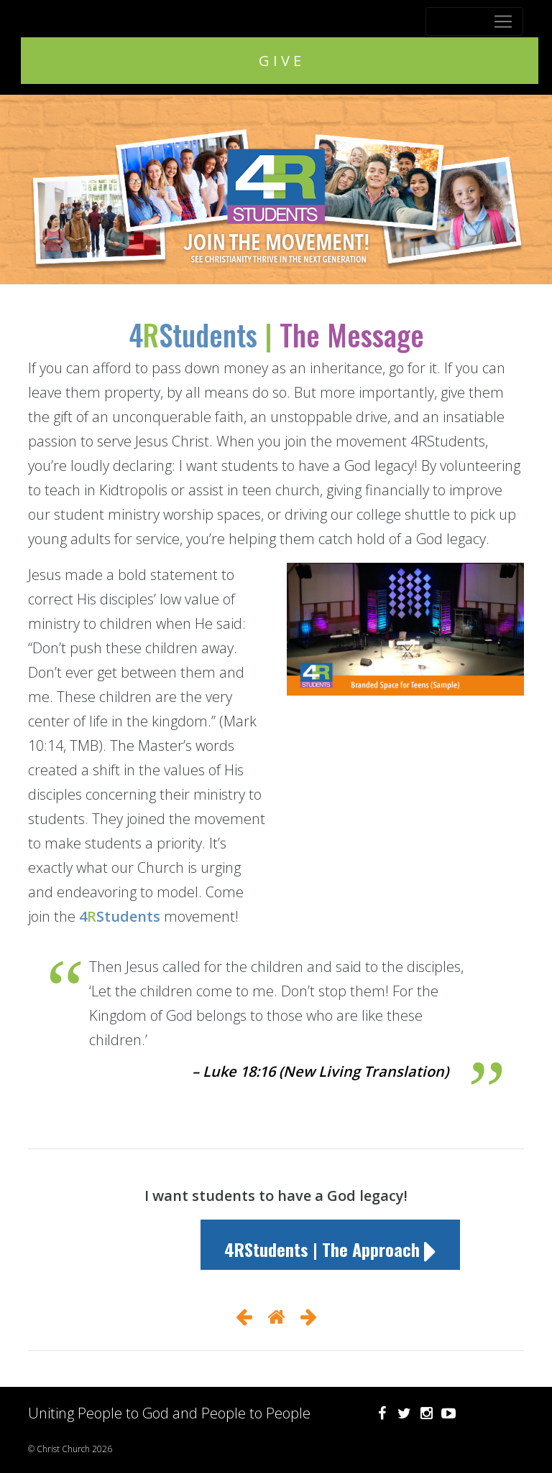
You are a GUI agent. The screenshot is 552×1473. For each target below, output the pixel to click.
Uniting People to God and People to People (169, 1413)
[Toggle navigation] (474, 21)
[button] (330, 1245)
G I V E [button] (280, 60)
